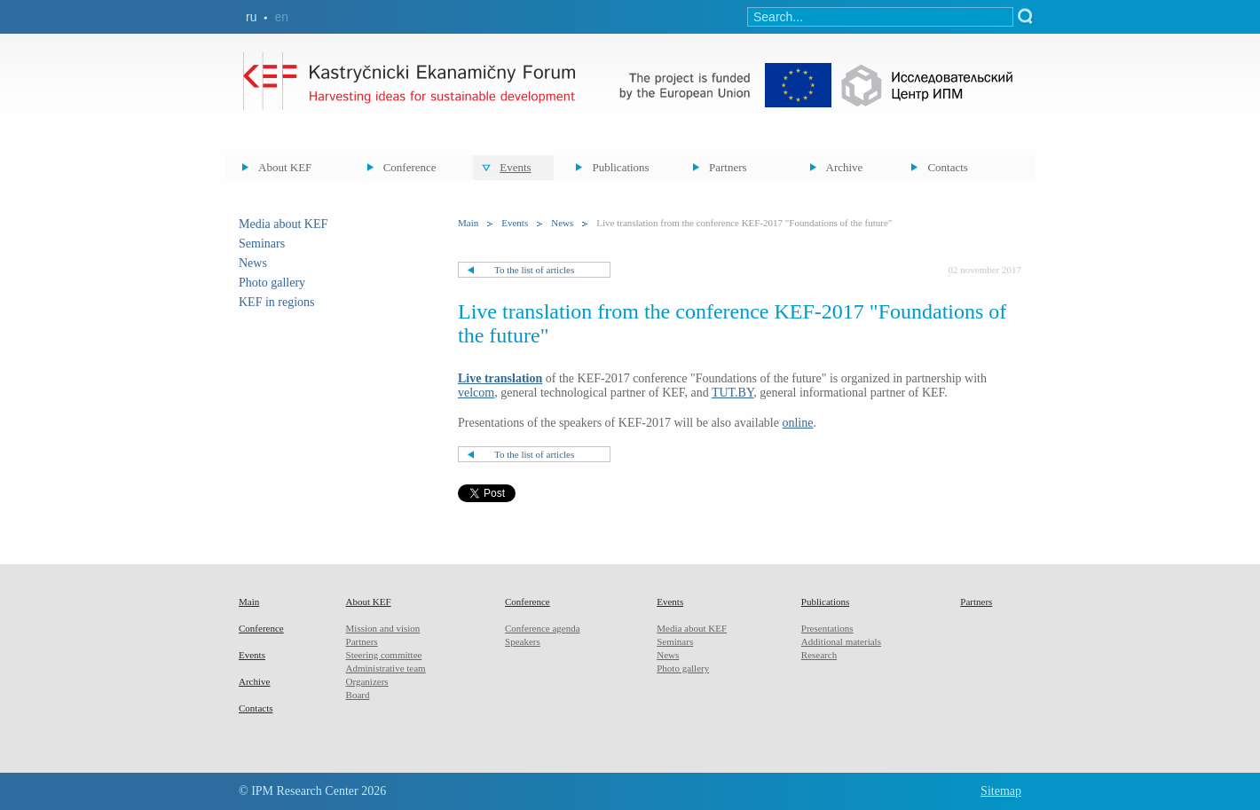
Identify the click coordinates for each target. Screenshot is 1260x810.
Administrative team (386, 668)
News (253, 263)
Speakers (522, 641)
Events (515, 167)
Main (468, 222)
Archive (844, 167)
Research (819, 654)
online (797, 422)
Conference (410, 167)
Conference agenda (542, 628)
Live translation (500, 378)
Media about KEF (283, 224)
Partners (728, 167)
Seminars (262, 243)
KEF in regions (277, 302)
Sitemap (1000, 791)
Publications (620, 167)
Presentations (827, 628)
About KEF (284, 167)
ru (251, 17)
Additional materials (841, 641)
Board (358, 694)
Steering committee (384, 654)
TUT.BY (732, 392)
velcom (476, 392)
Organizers (367, 681)
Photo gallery (272, 282)
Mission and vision (383, 628)
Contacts (947, 167)
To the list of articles (534, 269)
